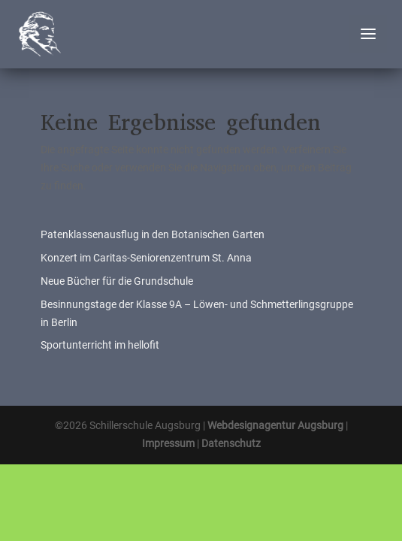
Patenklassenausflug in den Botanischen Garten (152, 234)
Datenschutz (231, 443)
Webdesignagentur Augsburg (275, 425)
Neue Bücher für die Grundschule (117, 281)
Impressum (168, 443)
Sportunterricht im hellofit (100, 345)
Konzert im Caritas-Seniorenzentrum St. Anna (146, 258)
